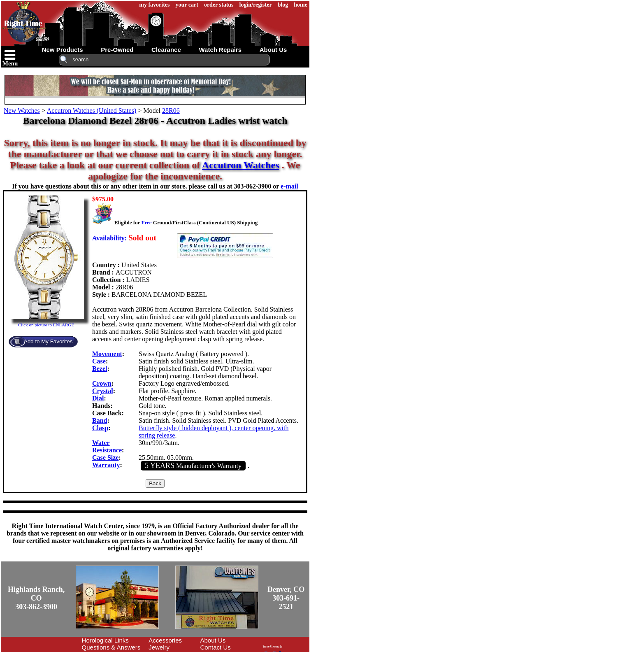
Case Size (105, 457)
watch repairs (220, 49)
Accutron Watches (240, 165)
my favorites (154, 5)
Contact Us (215, 647)
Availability (108, 238)
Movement (107, 353)
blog (283, 5)
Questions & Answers (111, 647)
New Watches (22, 110)
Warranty (106, 464)
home (300, 5)
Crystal (102, 390)
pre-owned (117, 49)
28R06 (171, 110)
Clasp (100, 427)
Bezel (99, 368)
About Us (213, 640)
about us (273, 49)
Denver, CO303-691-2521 (285, 598)
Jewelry (159, 647)
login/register (255, 5)
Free (146, 222)
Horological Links (105, 640)
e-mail (289, 186)
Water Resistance (107, 446)
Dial (98, 398)
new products (62, 49)
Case (99, 361)
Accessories (165, 640)
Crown (101, 383)
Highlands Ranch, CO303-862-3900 (36, 598)
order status (219, 5)
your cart (187, 5)
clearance (166, 49)
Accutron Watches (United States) (91, 110)
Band (99, 420)
